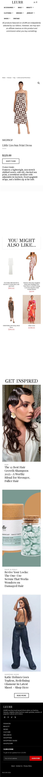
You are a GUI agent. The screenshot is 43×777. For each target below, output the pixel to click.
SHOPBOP (7, 140)
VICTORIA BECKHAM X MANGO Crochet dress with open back (11, 284)
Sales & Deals (11, 569)
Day (14, 77)
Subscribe (36, 758)
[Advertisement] (21, 53)
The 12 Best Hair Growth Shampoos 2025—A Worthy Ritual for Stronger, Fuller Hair (17, 474)
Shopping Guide (12, 674)
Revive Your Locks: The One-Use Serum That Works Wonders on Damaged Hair (16, 579)
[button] (39, 83)
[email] (16, 758)
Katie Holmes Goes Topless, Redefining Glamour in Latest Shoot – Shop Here (17, 682)
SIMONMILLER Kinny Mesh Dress (11, 326)
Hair (6, 464)
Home (3, 77)
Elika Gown (31, 325)
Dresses (9, 77)
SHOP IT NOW (11, 161)
